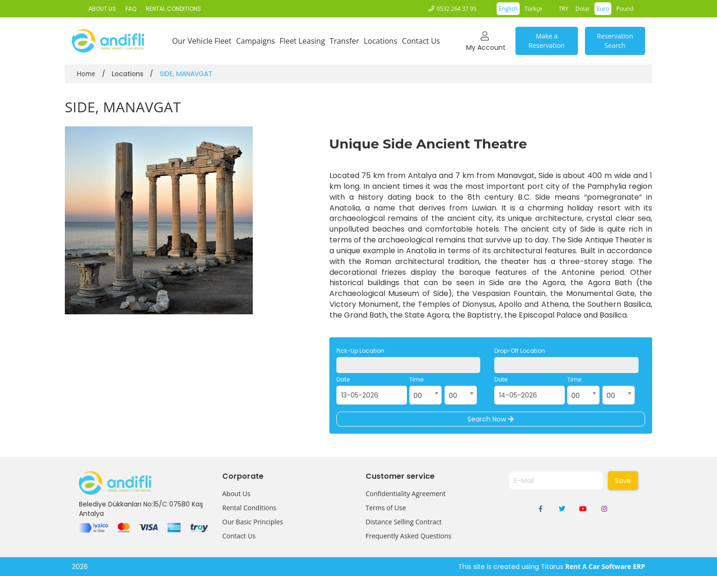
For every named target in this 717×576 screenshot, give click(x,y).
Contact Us (421, 41)
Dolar (583, 9)
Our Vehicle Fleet (201, 41)
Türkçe (533, 9)
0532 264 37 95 (456, 9)
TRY (564, 9)
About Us (236, 493)
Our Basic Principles (252, 521)
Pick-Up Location (360, 351)
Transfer (344, 41)
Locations (380, 41)
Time (416, 379)
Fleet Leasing (302, 41)
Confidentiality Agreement (405, 493)
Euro (603, 9)
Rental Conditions (249, 507)
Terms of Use (386, 507)
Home (86, 73)
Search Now (491, 419)
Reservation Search (615, 40)
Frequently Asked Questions (409, 535)
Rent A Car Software (598, 566)
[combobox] (425, 395)
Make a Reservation (547, 40)
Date (343, 379)
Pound (624, 9)
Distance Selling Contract (404, 521)
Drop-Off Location (519, 351)
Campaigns (255, 41)
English (508, 9)
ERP (639, 566)
